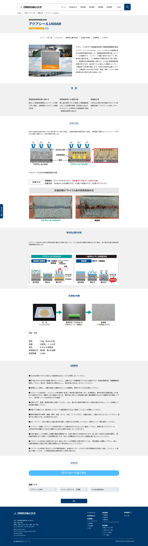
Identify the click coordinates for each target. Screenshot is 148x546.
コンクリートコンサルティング (111, 522)
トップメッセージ (92, 521)
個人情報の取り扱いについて (21, 541)
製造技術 (105, 517)
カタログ (105, 37)
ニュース (126, 515)
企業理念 (90, 523)
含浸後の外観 (85, 37)
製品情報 (105, 525)
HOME (19, 13)
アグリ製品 (106, 535)
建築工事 (40, 13)
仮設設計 (105, 515)
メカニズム (59, 37)
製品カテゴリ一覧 (108, 527)
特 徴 (49, 37)
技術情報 (105, 513)
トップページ (91, 513)
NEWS (119, 7)
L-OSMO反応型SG (98, 489)
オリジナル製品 (107, 532)
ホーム (64, 7)
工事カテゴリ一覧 (29, 13)
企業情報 (89, 519)
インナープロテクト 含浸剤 (70, 489)
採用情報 (109, 7)
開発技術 (105, 519)
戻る (74, 501)
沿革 (89, 528)
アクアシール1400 (36, 489)
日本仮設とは (73, 7)
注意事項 (96, 37)
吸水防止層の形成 (72, 37)
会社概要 (90, 526)
